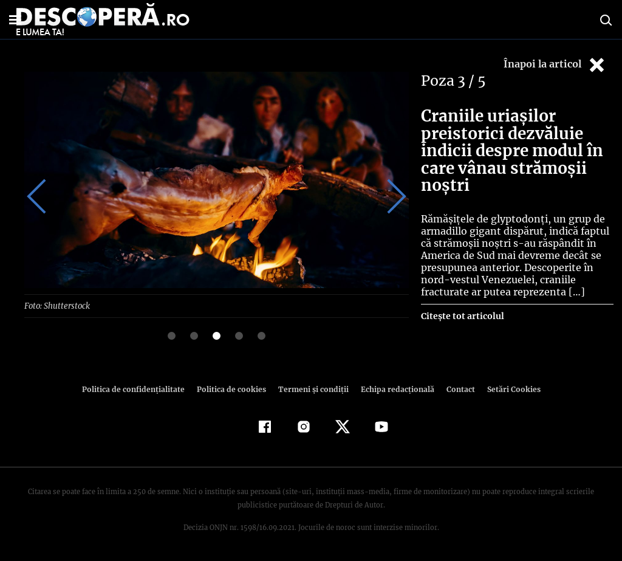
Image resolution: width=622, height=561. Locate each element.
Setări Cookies (507, 388)
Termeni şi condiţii (312, 388)
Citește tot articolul (462, 316)
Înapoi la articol (555, 65)
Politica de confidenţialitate (138, 388)
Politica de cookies (232, 388)
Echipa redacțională (393, 388)
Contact (456, 388)
